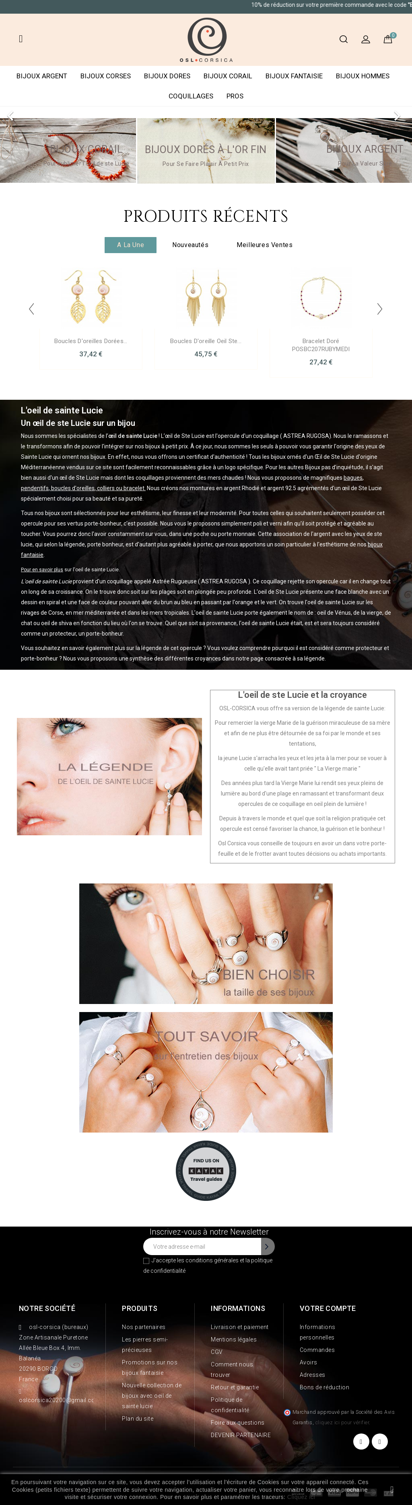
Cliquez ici (301, 1497)
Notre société (47, 1308)
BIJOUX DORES (167, 76)
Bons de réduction (325, 1387)
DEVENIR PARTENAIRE (241, 1435)
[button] (31, 111)
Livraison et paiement (240, 1327)
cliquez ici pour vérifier (342, 1422)
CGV (217, 1352)
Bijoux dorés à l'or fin (206, 149)
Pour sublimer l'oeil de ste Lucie (86, 163)
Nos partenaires (144, 1327)
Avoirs (308, 1362)
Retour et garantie (235, 1387)
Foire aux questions (238, 1422)
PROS (235, 96)
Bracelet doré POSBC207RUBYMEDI (321, 345)
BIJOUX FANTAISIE (294, 76)
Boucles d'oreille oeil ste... (205, 341)
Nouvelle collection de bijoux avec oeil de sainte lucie (151, 1395)
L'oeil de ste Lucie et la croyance (302, 695)
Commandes (317, 1350)
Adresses (312, 1375)
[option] (206, 111)
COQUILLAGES (191, 96)
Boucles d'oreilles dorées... (91, 341)
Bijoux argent (365, 149)
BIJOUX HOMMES (362, 76)
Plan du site (137, 1418)
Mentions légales (234, 1339)
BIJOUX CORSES (105, 76)
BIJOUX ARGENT (41, 76)
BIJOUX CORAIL (228, 76)
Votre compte (328, 1308)
